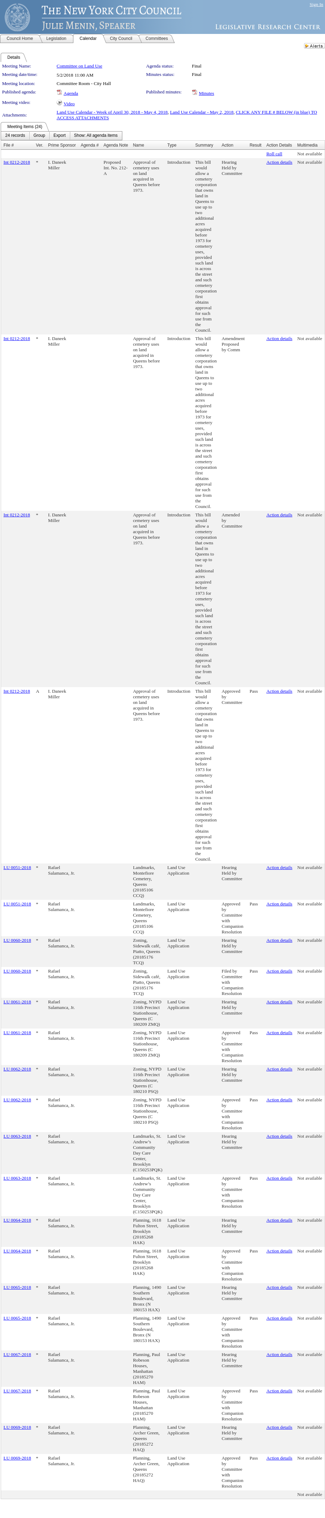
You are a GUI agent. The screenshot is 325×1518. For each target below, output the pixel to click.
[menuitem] (15, 136)
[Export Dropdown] (59, 136)
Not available (309, 153)
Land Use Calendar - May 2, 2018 (201, 112)
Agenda (71, 93)
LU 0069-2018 (17, 1427)
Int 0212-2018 (16, 162)
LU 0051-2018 (17, 867)
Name (138, 145)
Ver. (39, 145)
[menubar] (61, 135)
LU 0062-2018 (17, 1069)
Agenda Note (115, 145)
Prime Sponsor (62, 145)
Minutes (206, 93)
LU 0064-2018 (17, 1220)
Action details (279, 162)
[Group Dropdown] (39, 136)
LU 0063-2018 (17, 1136)
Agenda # (90, 145)
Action (227, 145)
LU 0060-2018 (17, 940)
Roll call (274, 153)
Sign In (316, 4)
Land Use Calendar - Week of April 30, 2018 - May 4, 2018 (112, 112)
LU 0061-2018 (17, 1001)
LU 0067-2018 (17, 1354)
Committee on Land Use (79, 66)
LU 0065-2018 (17, 1287)
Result (255, 145)
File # (8, 145)
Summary (204, 145)
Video (69, 103)
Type (171, 145)
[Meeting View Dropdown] (96, 136)
